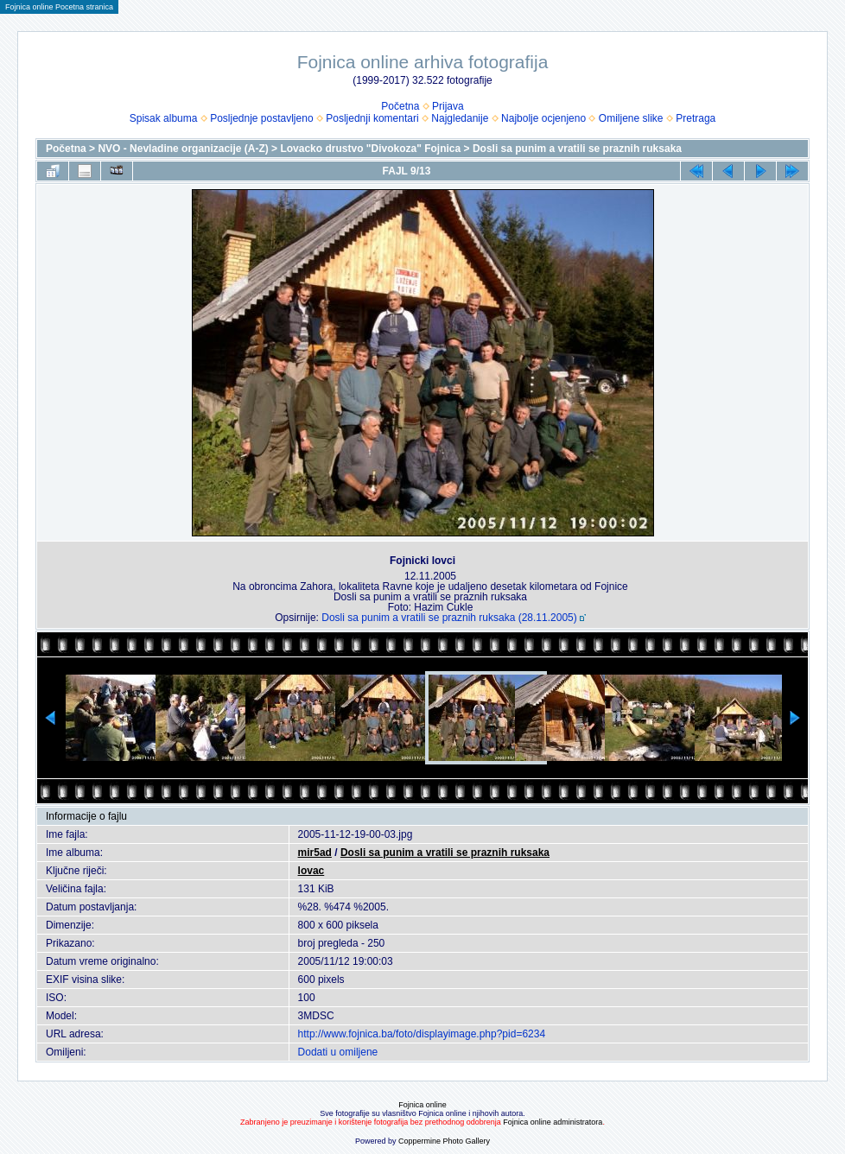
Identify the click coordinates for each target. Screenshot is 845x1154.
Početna (400, 106)
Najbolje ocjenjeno (543, 118)
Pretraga (695, 118)
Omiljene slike (631, 118)
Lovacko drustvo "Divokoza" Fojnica (370, 149)
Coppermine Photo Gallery (444, 1141)
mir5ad (315, 852)
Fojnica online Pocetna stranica (59, 7)
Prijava (448, 106)
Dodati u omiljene (338, 1052)
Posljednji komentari (372, 118)
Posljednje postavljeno (261, 118)
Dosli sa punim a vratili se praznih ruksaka (577, 149)
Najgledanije (459, 118)
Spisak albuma (164, 118)
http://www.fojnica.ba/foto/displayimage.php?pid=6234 (422, 1034)
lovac (311, 871)
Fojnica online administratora (552, 1122)
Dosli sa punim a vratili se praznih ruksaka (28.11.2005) (448, 618)
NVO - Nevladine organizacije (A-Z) (183, 149)
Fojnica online (422, 1104)
